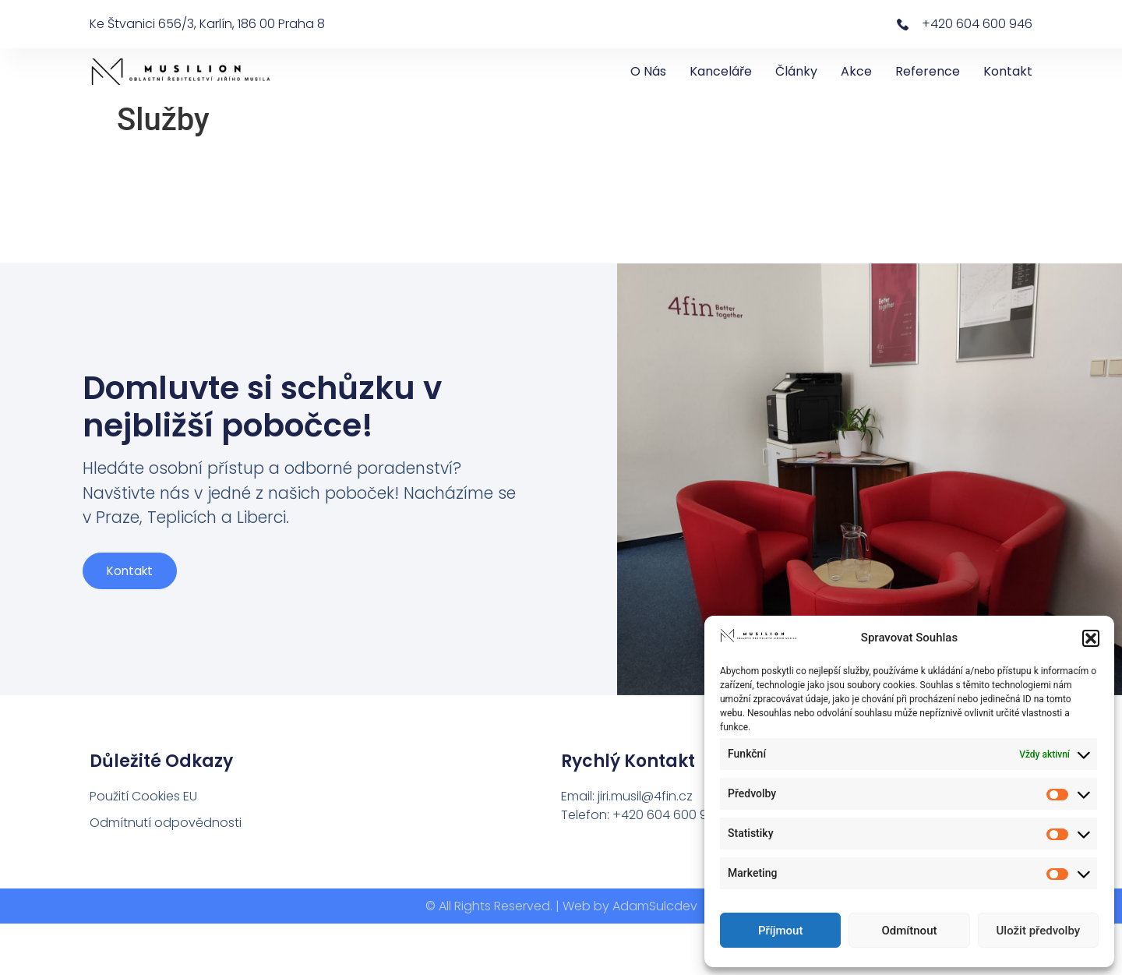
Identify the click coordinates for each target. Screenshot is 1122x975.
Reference (927, 71)
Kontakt (1007, 71)
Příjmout (780, 931)
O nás (648, 71)
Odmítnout (909, 931)
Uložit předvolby (1039, 931)
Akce (856, 71)
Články (796, 71)
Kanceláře (721, 71)
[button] (1091, 638)
